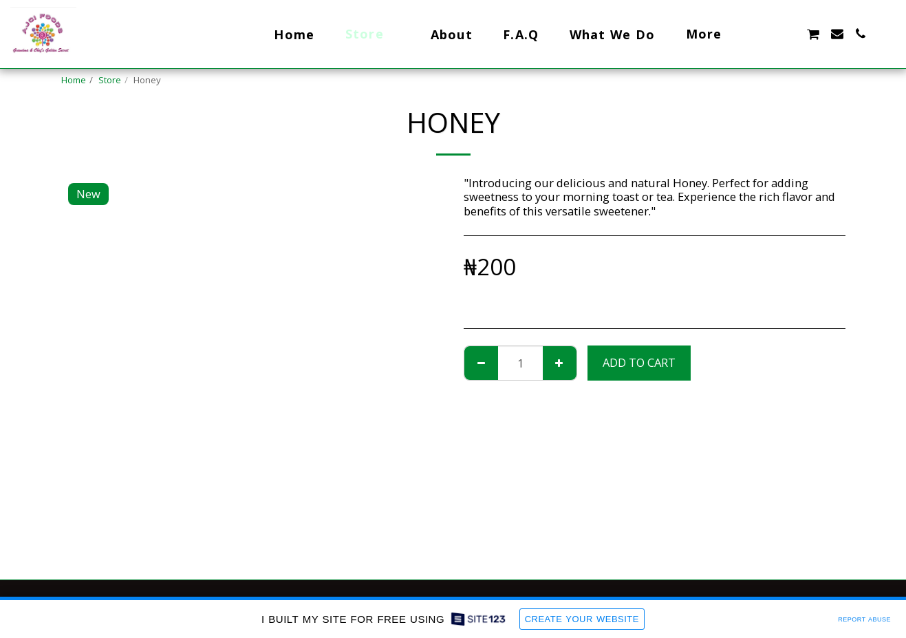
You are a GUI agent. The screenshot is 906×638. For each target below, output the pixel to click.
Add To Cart (639, 362)
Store (109, 80)
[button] (766, 34)
